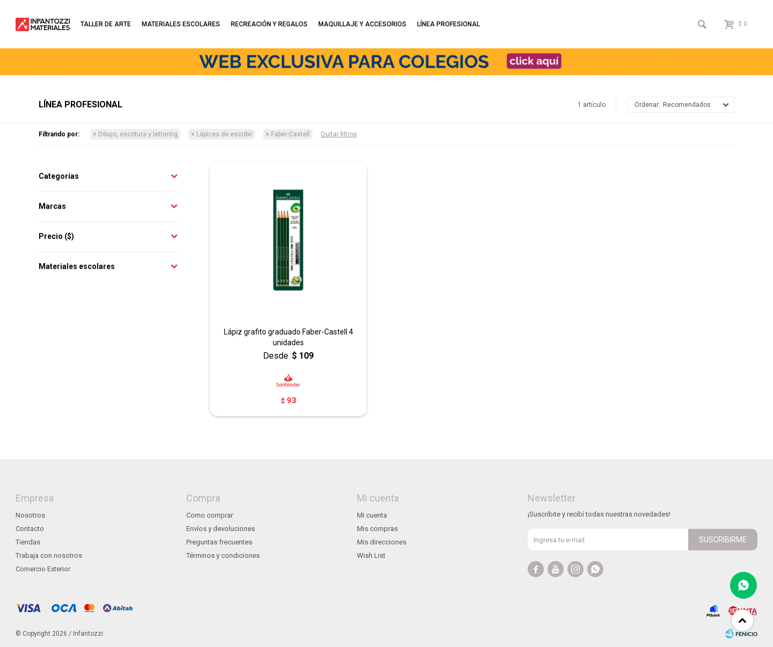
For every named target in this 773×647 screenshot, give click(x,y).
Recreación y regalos (269, 24)
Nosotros (30, 515)
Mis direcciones (381, 542)
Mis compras (377, 529)
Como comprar (209, 515)
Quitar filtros (338, 134)
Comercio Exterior (43, 569)
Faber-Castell (290, 134)
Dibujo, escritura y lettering (138, 134)
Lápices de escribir (224, 134)
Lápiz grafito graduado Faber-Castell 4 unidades (288, 337)
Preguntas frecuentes (219, 542)
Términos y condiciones (223, 555)
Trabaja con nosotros (49, 555)
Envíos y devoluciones (220, 529)
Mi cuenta (372, 515)
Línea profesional (448, 24)
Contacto (30, 529)
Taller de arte (106, 24)
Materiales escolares (181, 24)
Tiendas (28, 542)
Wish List (371, 555)
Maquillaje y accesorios (362, 24)
